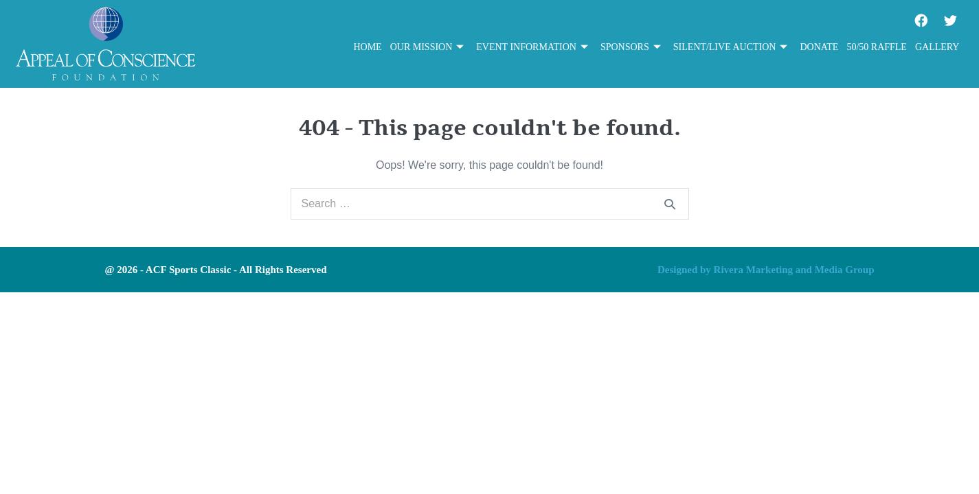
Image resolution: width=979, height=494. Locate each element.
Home (367, 47)
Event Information (532, 47)
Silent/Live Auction (730, 47)
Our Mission (427, 47)
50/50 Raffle (876, 47)
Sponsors (630, 47)
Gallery (937, 47)
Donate (819, 47)
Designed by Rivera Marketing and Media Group (766, 269)
